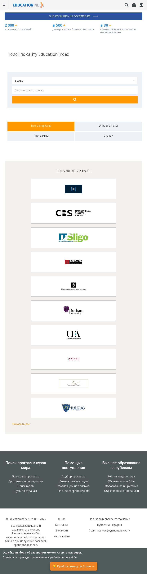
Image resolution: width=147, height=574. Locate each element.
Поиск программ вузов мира (25, 465)
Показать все (21, 424)
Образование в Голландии (121, 491)
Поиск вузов (26, 486)
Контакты (61, 524)
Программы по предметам (25, 481)
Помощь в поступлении (73, 465)
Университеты (108, 125)
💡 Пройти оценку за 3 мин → (74, 566)
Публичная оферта (109, 524)
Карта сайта (62, 536)
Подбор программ (73, 476)
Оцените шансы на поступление (73, 16)
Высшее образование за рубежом (121, 465)
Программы (41, 135)
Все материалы (41, 125)
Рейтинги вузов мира (121, 476)
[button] (75, 80)
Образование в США (121, 481)
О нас (61, 519)
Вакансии (62, 530)
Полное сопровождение (73, 491)
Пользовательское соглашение (109, 519)
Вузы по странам (26, 491)
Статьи (108, 135)
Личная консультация (74, 481)
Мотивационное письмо (73, 486)
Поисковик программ (25, 476)
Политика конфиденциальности (109, 530)
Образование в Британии (121, 486)
